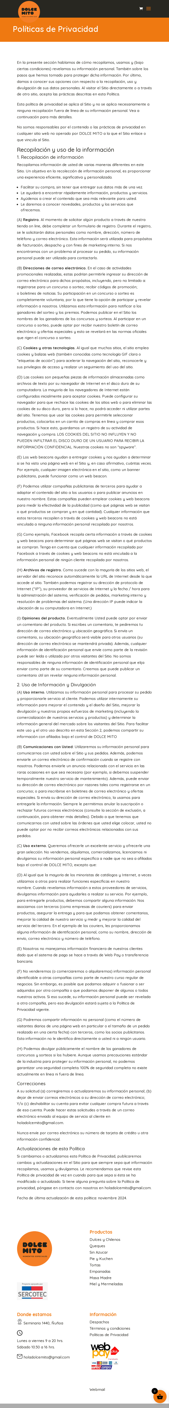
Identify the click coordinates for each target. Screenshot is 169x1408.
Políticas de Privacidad (109, 1334)
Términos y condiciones (110, 1328)
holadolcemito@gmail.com (47, 1357)
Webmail (97, 1389)
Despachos (99, 1322)
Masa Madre (101, 1277)
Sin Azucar (99, 1252)
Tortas (95, 1265)
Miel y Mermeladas (106, 1284)
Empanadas (100, 1271)
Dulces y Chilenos (105, 1239)
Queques (97, 1246)
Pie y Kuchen (101, 1258)
